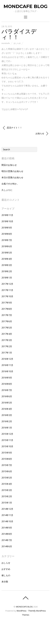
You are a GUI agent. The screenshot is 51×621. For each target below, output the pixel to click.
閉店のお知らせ (9, 164)
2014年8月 (6, 533)
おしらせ (17, 43)
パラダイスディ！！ (19, 34)
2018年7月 (6, 240)
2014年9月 (6, 527)
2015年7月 (6, 465)
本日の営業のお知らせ (12, 177)
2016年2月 (6, 421)
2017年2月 (6, 346)
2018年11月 (7, 215)
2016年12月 (7, 358)
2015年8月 (6, 458)
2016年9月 (6, 377)
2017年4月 (6, 333)
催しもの (5, 575)
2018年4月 (6, 258)
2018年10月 (7, 221)
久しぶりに (6, 189)
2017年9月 (6, 302)
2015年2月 (6, 496)
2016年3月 (6, 415)
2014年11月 (7, 515)
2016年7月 (6, 390)
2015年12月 (7, 433)
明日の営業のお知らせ (12, 171)
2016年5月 (6, 402)
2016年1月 (6, 427)
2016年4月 (6, 408)
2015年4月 (6, 483)
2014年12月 (7, 508)
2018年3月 (6, 265)
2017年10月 (7, 296)
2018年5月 (6, 252)
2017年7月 (6, 315)
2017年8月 (6, 308)
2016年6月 (6, 396)
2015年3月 (6, 490)
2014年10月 (7, 521)
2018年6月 (6, 246)
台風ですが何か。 (10, 183)
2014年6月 (6, 546)
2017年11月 (7, 290)
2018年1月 (6, 277)
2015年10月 (7, 446)
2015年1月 (6, 502)
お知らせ (41, 133)
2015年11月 (7, 440)
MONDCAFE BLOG (24, 606)
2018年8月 (6, 233)
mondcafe (5, 43)
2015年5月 (6, 477)
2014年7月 (6, 540)
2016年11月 (7, 365)
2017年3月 (6, 340)
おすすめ (5, 569)
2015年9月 (6, 452)
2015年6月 (6, 471)
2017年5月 (6, 327)
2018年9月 (6, 227)
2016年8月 (6, 383)
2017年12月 (7, 283)
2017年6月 (6, 321)
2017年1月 (6, 352)
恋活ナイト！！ (12, 128)
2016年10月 (7, 371)
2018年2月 (6, 271)
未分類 (4, 581)
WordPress (21, 610)
